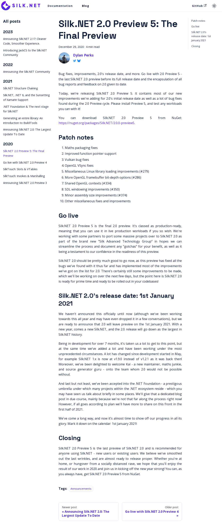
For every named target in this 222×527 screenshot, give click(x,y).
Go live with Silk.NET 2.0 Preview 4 (25, 162)
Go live (195, 26)
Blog (85, 6)
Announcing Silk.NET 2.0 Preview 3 (25, 183)
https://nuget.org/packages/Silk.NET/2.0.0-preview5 (96, 123)
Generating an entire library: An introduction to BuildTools (23, 120)
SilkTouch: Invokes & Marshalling (24, 176)
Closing (195, 46)
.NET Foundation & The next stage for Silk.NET (26, 109)
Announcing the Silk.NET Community (26, 71)
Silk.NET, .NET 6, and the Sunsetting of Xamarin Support (26, 97)
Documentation (60, 6)
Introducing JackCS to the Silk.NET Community (25, 52)
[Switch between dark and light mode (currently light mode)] (214, 6)
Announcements (80, 488)
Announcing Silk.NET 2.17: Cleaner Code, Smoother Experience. (24, 41)
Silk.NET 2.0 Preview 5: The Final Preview (23, 153)
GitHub (199, 6)
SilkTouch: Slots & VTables (20, 169)
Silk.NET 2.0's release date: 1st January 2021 (201, 36)
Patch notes (198, 20)
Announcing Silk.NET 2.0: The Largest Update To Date (27, 132)
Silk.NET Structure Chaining (20, 88)
